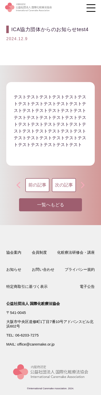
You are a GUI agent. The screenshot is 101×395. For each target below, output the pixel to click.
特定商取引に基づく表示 (27, 286)
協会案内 (13, 252)
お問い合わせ (43, 269)
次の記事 (64, 184)
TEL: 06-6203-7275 (22, 335)
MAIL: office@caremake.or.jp (30, 344)
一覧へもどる (50, 204)
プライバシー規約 (80, 269)
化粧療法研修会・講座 (76, 252)
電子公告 (87, 286)
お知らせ (13, 269)
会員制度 (39, 252)
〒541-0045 (16, 312)
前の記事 (37, 184)
